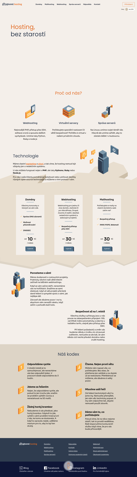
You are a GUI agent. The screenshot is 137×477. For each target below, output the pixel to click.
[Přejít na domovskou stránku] (28, 449)
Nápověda (87, 4)
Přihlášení (129, 4)
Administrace (98, 448)
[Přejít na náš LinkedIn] (105, 469)
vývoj (40, 164)
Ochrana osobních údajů (77, 455)
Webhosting (61, 4)
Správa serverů (75, 4)
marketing (31, 164)
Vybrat (30, 248)
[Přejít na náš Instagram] (80, 469)
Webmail (96, 444)
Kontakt (97, 4)
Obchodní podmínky (101, 455)
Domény (39, 4)
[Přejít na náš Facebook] (56, 469)
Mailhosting (49, 4)
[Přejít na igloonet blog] (31, 469)
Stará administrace (100, 451)
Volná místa (72, 451)
